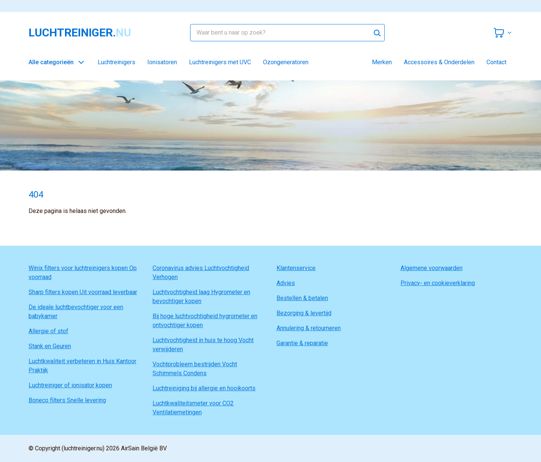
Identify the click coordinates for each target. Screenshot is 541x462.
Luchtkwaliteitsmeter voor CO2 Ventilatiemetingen (193, 408)
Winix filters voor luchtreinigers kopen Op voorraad (83, 272)
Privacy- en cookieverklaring (437, 283)
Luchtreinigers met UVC (220, 62)
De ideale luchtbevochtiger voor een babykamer (76, 311)
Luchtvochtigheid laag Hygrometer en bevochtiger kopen (201, 296)
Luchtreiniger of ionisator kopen (70, 385)
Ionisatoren (162, 62)
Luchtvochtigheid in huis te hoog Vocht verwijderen (203, 345)
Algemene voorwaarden (431, 268)
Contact (496, 62)
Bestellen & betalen (302, 298)
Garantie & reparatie (302, 343)
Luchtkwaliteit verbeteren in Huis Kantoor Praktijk (82, 366)
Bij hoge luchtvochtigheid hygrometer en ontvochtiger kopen (205, 321)
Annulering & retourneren (309, 328)
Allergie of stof (48, 331)
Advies (286, 283)
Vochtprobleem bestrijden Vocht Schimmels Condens (195, 369)
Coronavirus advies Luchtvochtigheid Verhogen (201, 272)
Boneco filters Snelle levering (67, 400)
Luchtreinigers (116, 62)
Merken (382, 62)
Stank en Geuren (50, 346)
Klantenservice (296, 268)
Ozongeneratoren (285, 62)
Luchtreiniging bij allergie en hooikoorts (204, 388)
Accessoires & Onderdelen (439, 62)
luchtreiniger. (80, 32)
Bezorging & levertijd (304, 313)
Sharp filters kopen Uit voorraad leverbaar (83, 292)
